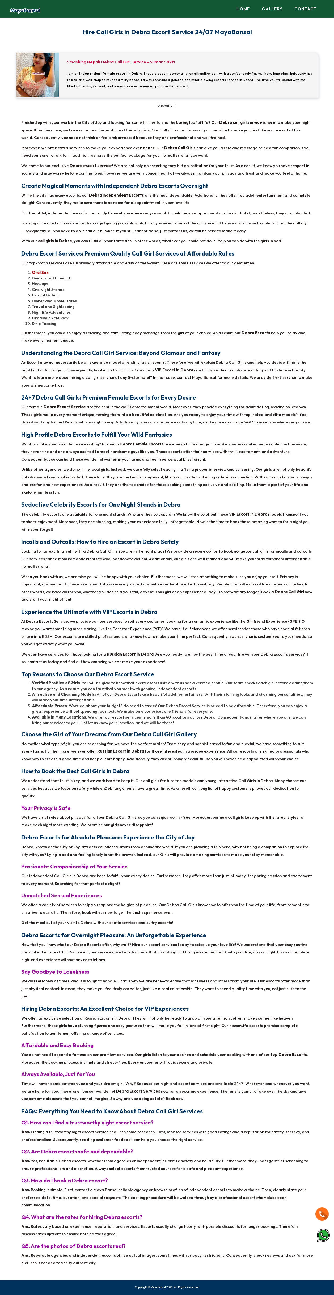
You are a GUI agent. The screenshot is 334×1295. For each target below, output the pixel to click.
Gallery (272, 8)
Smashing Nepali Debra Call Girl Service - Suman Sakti (121, 62)
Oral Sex (40, 272)
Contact (305, 8)
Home (243, 8)
